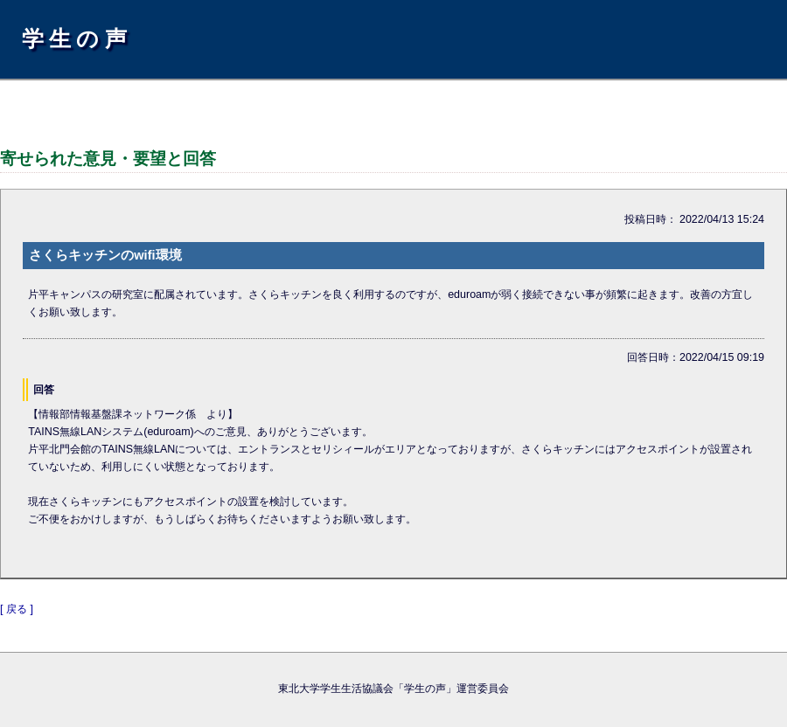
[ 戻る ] (16, 609)
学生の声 (77, 38)
